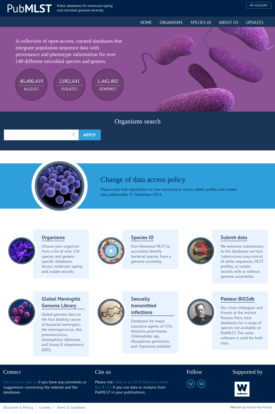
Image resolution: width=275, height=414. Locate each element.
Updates (255, 22)
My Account (259, 5)
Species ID (200, 22)
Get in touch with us (20, 382)
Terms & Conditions (71, 407)
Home (146, 22)
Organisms (171, 22)
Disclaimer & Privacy (18, 407)
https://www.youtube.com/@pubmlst (201, 384)
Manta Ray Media (259, 407)
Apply (89, 135)
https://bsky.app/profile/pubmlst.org (190, 384)
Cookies (45, 407)
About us (228, 22)
